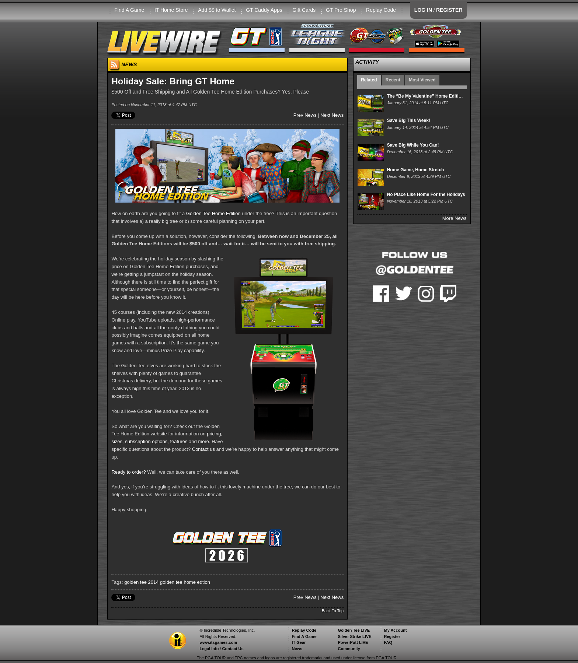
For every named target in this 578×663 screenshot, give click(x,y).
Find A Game (129, 10)
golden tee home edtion (185, 582)
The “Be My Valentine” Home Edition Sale (430, 96)
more (203, 441)
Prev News (305, 115)
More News (454, 218)
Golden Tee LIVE (354, 630)
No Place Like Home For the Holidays (426, 194)
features (178, 441)
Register (392, 636)
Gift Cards (304, 10)
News (297, 648)
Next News (332, 115)
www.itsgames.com (218, 642)
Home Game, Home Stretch (415, 169)
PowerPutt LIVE (353, 642)
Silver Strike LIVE (354, 636)
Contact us (203, 449)
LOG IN (423, 10)
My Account (395, 630)
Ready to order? (128, 472)
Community (349, 648)
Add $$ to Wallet (217, 10)
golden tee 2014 (141, 582)
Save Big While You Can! (413, 145)
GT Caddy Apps (264, 10)
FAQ (388, 642)
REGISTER (449, 10)
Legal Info (209, 648)
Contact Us (233, 648)
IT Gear (299, 642)
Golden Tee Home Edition (213, 213)
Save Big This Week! (408, 120)
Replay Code (381, 10)
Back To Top (333, 610)
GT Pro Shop (341, 10)
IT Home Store (171, 10)
